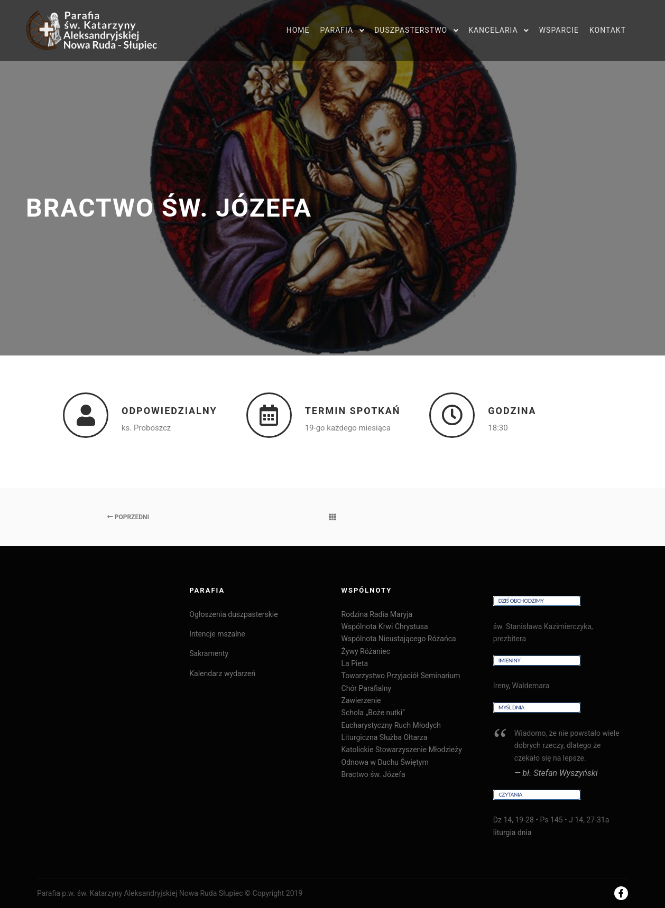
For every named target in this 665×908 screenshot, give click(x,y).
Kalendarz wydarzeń (222, 673)
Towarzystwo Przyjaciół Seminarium (400, 675)
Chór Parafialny (366, 688)
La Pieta (354, 663)
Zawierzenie (361, 700)
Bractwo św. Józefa (373, 774)
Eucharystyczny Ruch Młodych (391, 725)
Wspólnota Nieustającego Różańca (398, 638)
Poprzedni (128, 517)
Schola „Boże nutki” (373, 712)
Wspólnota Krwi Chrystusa (384, 626)
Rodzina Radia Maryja (377, 614)
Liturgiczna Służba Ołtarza (384, 737)
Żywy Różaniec (365, 651)
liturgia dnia (512, 832)
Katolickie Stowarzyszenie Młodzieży (401, 749)
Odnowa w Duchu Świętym (385, 762)
